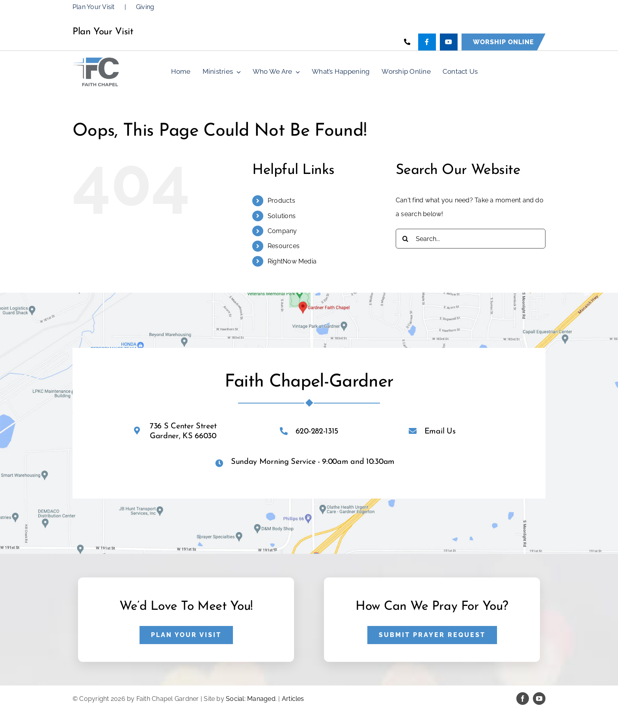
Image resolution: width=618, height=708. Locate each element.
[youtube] (539, 698)
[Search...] (470, 238)
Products (281, 200)
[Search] (405, 238)
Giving (145, 7)
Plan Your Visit (94, 7)
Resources (284, 246)
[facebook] (522, 698)
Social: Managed (250, 698)
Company (282, 231)
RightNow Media (292, 261)
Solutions (282, 216)
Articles (293, 698)
